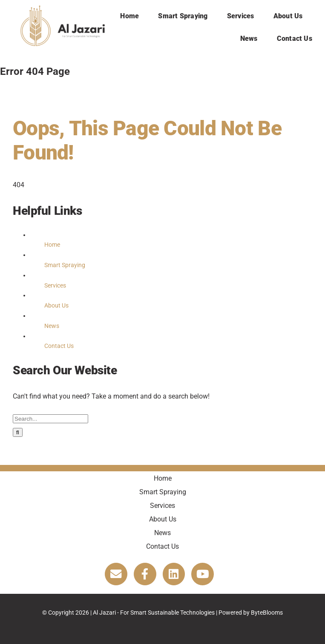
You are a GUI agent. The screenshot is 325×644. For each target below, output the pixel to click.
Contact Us (59, 345)
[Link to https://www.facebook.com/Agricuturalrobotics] (145, 574)
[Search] (18, 432)
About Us (56, 305)
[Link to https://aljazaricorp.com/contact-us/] (116, 574)
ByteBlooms (267, 612)
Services (55, 285)
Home (52, 244)
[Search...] (50, 418)
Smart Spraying (64, 265)
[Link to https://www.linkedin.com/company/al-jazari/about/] (174, 574)
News (51, 325)
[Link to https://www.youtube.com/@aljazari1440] (202, 574)
